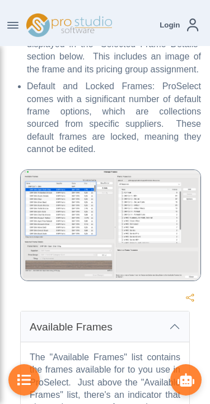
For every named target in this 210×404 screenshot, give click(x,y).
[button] (179, 25)
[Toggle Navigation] (13, 25)
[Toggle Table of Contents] (24, 380)
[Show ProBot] (186, 380)
